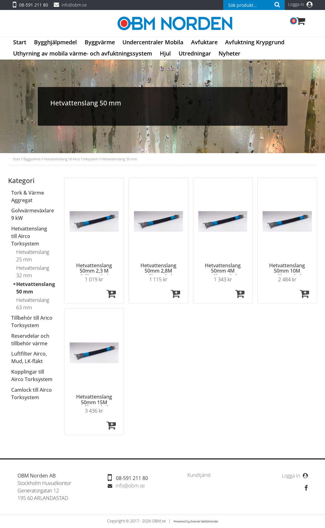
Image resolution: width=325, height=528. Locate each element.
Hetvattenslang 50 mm (119, 159)
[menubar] (162, 48)
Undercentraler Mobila (152, 42)
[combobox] (253, 5)
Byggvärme (100, 42)
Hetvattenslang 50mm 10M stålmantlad (287, 271)
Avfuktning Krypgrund (254, 42)
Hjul (165, 53)
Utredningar (195, 53)
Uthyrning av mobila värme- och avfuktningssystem (82, 53)
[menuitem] (19, 42)
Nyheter (229, 53)
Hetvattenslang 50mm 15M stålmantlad (94, 402)
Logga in (300, 4)
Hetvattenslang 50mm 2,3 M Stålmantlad (94, 271)
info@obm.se (74, 5)
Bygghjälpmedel (55, 42)
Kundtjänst (199, 475)
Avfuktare (204, 42)
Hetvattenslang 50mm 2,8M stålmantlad (158, 271)
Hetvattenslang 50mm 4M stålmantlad (223, 271)
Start (19, 42)
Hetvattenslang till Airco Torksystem (71, 159)
